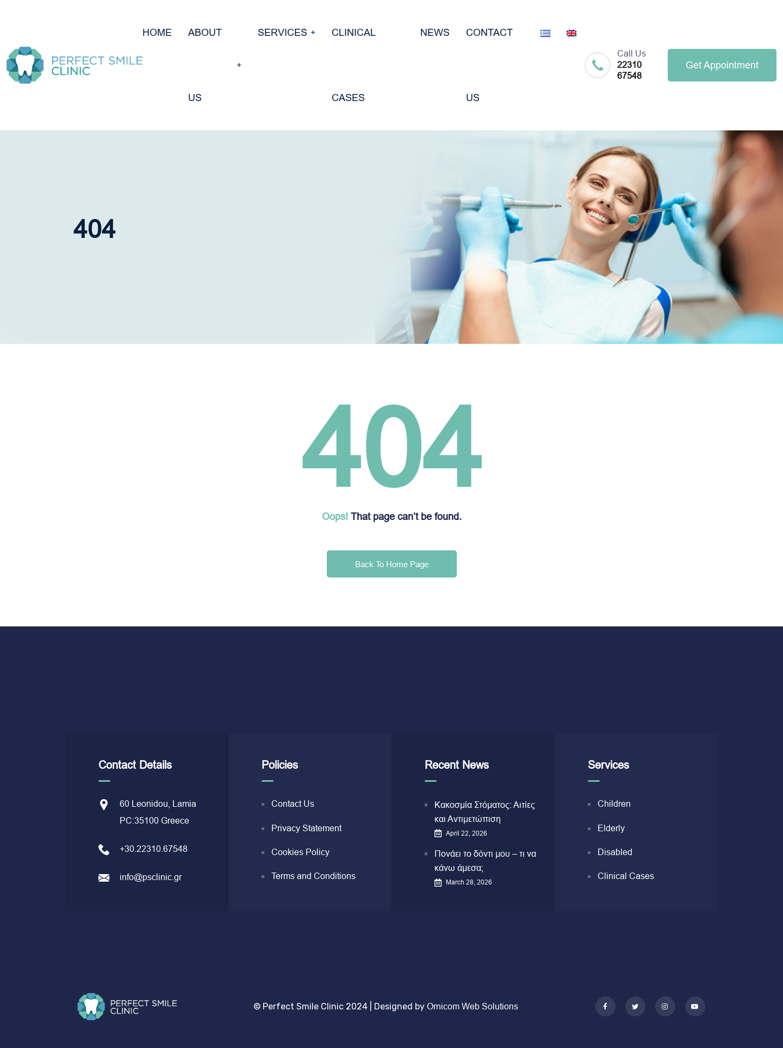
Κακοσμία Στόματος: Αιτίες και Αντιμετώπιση (484, 812)
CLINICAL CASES (353, 65)
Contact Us (292, 803)
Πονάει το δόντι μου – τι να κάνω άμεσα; (485, 861)
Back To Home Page (391, 564)
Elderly (611, 828)
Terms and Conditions (313, 876)
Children (614, 803)
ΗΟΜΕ (157, 32)
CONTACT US (489, 65)
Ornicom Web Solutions (472, 1006)
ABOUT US (205, 65)
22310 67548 (629, 70)
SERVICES (282, 32)
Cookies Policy (300, 852)
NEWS (435, 32)
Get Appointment (722, 65)
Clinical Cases (626, 876)
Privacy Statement (306, 828)
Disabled (615, 852)
